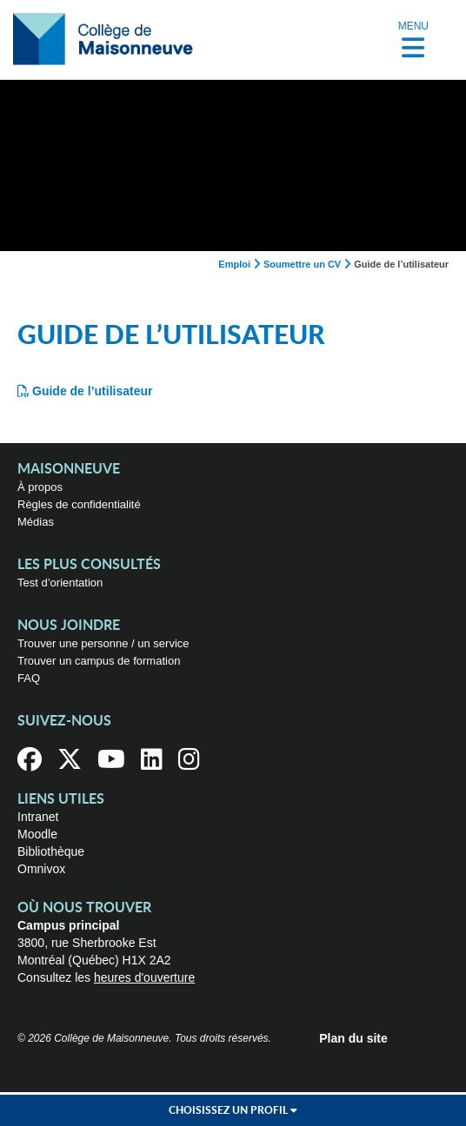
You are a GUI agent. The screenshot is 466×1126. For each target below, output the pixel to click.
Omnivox (41, 869)
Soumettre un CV (302, 264)
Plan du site (353, 1038)
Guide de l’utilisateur (92, 391)
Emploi (234, 264)
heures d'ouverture (144, 977)
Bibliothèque (50, 851)
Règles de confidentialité (79, 504)
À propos (40, 486)
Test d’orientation (60, 582)
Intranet (37, 817)
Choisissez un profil (233, 1110)
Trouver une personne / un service (103, 643)
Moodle (37, 834)
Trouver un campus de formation (98, 660)
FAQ (28, 678)
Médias (35, 521)
